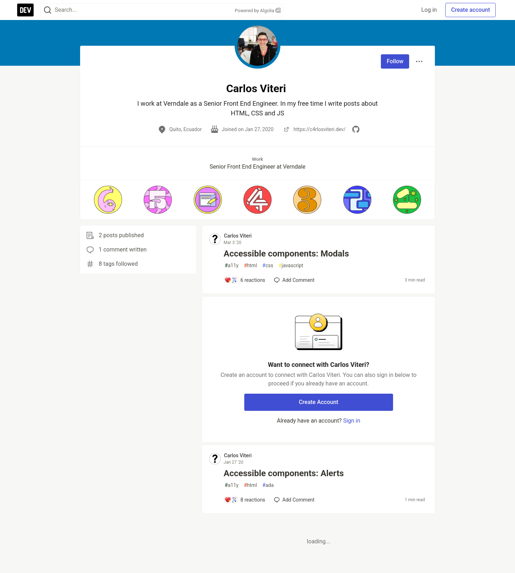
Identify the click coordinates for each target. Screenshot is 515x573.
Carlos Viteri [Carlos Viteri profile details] (237, 236)
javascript (291, 265)
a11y (232, 265)
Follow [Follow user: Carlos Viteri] (395, 61)
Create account (470, 9)
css (268, 265)
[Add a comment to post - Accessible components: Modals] (244, 280)
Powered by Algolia (257, 10)
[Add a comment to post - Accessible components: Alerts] (244, 499)
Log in (429, 9)
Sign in (351, 420)
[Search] (47, 10)
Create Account (318, 402)
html (250, 265)
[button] (108, 199)
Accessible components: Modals (286, 254)
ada (268, 485)
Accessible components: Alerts (284, 473)
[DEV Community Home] (25, 10)
